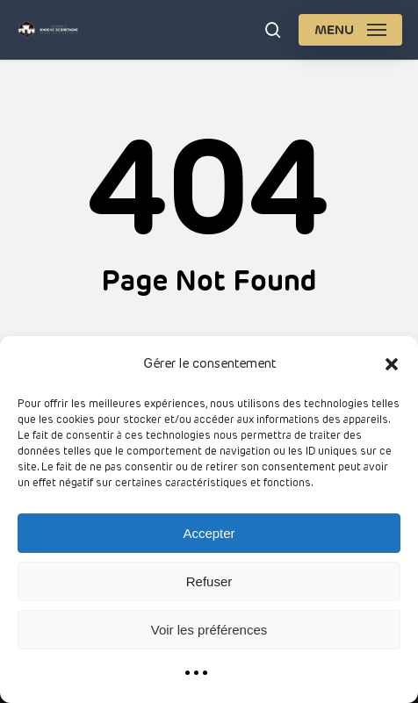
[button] (391, 364)
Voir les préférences (209, 629)
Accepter (208, 533)
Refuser (209, 581)
